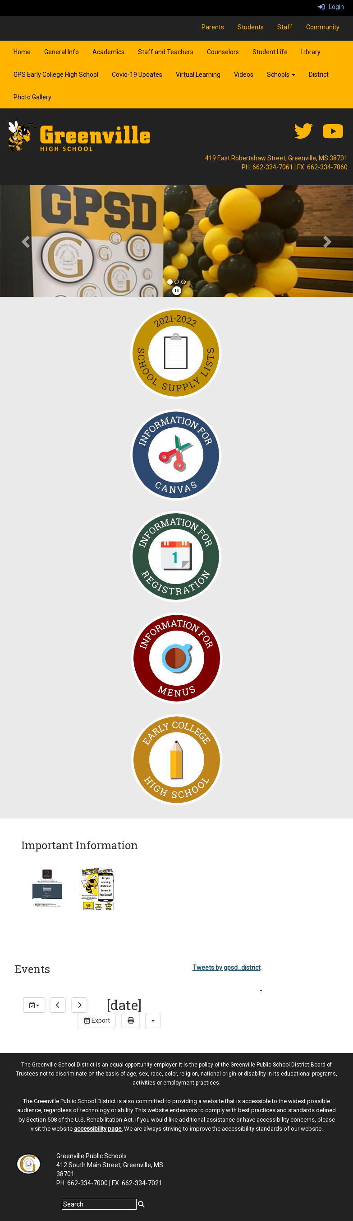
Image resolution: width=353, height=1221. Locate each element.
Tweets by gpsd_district (227, 967)
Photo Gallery (32, 97)
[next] (79, 1005)
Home (22, 52)
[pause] (176, 290)
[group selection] (34, 1005)
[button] (26, 241)
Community (322, 27)
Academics (108, 52)
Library (311, 52)
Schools (281, 74)
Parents (213, 27)
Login (331, 6)
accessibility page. (98, 1128)
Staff (285, 27)
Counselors (223, 52)
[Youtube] (333, 136)
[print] (131, 1020)
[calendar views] (153, 1020)
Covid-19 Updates (137, 74)
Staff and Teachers (165, 52)
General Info (61, 52)
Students (251, 27)
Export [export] (97, 1020)
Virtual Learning (198, 74)
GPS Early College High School (56, 74)
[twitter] (303, 136)
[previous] (58, 1005)
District (319, 74)
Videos (243, 74)
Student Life (270, 52)
